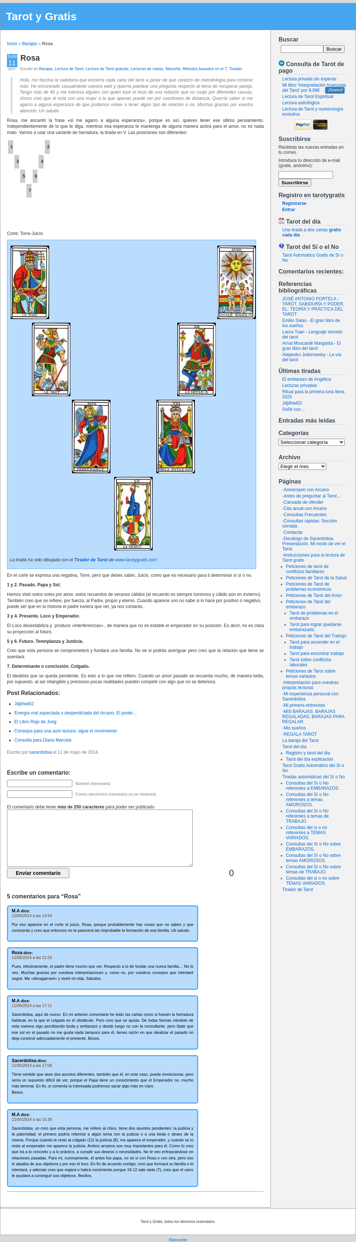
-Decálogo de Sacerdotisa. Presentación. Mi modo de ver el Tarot (313, 543)
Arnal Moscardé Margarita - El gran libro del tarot (311, 346)
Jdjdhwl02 (292, 403)
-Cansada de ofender (303, 502)
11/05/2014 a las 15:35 (32, 1119)
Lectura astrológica (300, 102)
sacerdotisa (40, 752)
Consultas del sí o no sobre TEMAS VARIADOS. (312, 881)
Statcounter (177, 1240)
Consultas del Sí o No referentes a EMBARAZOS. (312, 786)
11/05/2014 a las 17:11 (32, 1005)
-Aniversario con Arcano (305, 489)
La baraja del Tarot (300, 740)
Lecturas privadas (299, 385)
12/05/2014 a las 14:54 (32, 915)
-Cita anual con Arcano (304, 508)
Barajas (29, 43)
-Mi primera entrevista (303, 705)
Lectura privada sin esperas (309, 79)
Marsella (173, 68)
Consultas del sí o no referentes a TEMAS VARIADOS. (306, 832)
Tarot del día (294, 746)
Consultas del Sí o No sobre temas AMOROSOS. (313, 858)
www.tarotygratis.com (136, 559)
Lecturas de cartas (147, 68)
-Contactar (292, 532)
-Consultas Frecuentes (304, 514)
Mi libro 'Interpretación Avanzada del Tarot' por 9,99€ (314, 88)
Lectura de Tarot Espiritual (307, 96)
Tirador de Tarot (297, 889)
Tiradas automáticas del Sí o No (313, 776)
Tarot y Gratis (41, 16)
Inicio (12, 43)
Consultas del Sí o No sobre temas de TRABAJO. (313, 869)
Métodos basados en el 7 (205, 68)
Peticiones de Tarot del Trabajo (316, 635)
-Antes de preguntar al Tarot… (311, 496)
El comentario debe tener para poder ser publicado (81, 807)
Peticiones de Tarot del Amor (314, 595)
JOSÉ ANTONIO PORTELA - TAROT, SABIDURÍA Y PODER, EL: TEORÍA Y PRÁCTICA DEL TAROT (313, 306)
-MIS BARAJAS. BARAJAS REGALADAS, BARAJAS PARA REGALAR (313, 716)
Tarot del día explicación (309, 759)
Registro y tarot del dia (308, 753)
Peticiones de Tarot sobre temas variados (310, 674)
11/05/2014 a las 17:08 (32, 1065)
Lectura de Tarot (69, 68)
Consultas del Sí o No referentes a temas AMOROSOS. (307, 799)
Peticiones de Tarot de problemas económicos (308, 587)
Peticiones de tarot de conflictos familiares (307, 569)
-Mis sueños (294, 728)
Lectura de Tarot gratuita (107, 68)
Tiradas (235, 68)
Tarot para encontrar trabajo (317, 653)
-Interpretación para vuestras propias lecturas (310, 685)
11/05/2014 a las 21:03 (32, 957)
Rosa (30, 57)
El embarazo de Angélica (306, 379)
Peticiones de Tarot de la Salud (316, 577)
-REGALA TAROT (299, 734)
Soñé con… (293, 409)
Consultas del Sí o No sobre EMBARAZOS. (313, 846)
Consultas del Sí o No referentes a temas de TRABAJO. (307, 816)
